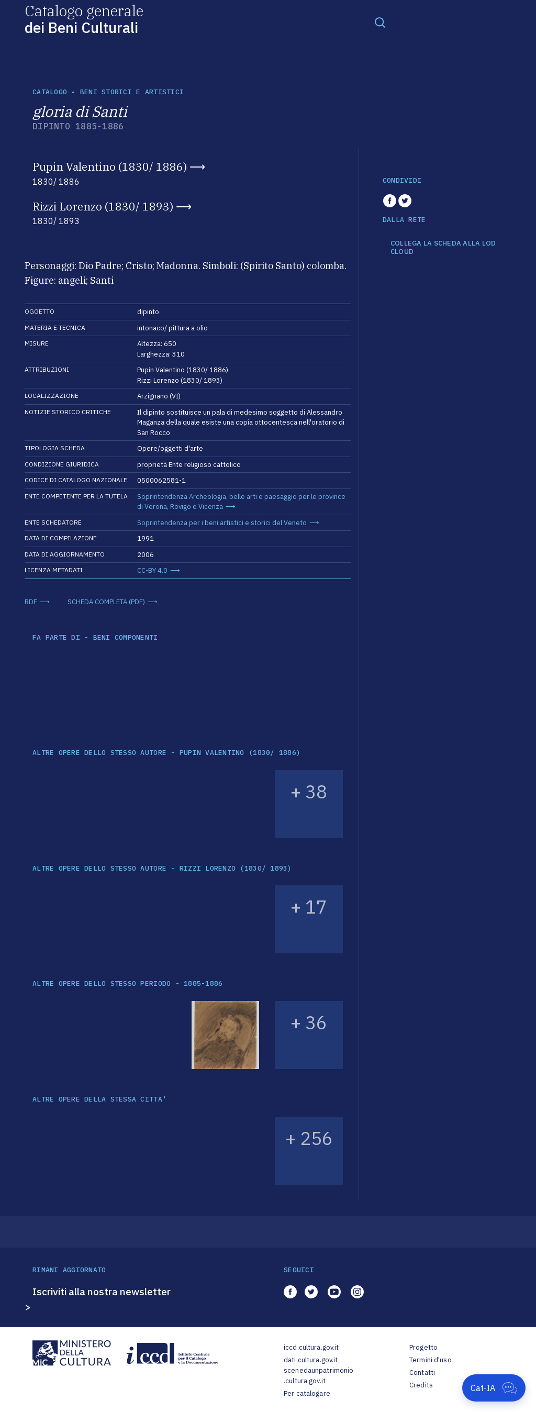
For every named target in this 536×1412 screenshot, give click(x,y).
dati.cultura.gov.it (311, 1359)
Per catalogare (307, 1393)
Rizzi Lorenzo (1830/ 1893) (102, 206)
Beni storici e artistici (132, 91)
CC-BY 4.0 (152, 570)
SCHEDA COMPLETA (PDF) (106, 601)
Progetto (423, 1347)
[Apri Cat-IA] (494, 1388)
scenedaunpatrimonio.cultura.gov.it (318, 1375)
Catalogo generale (84, 18)
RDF (31, 601)
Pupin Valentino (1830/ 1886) (109, 166)
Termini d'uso (430, 1359)
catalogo (49, 91)
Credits (421, 1385)
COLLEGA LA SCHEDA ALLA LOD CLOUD (443, 247)
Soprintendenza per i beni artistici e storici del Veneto (222, 522)
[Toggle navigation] (380, 22)
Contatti (422, 1372)
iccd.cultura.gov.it (311, 1347)
